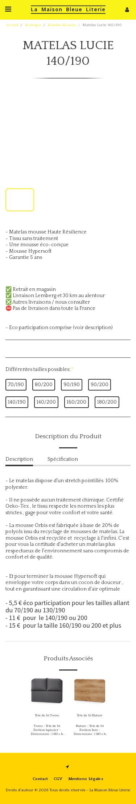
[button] (8, 9)
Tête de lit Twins (47, 715)
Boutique (33, 25)
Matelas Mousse (62, 25)
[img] (47, 691)
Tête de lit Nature (90, 715)
